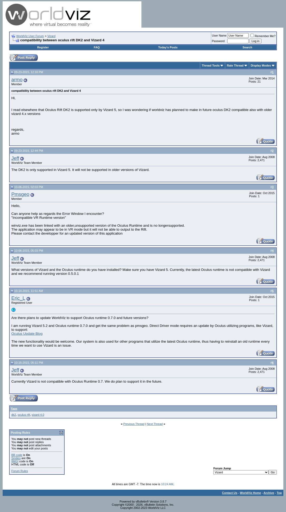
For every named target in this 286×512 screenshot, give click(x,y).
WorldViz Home (250, 492)
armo (17, 79)
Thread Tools (211, 65)
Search (247, 47)
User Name (219, 35)
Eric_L (18, 298)
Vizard (51, 36)
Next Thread (155, 423)
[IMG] (14, 461)
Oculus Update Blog (27, 334)
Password (218, 41)
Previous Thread (134, 423)
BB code (16, 455)
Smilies (16, 458)
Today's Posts (167, 47)
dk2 (13, 414)
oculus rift (24, 414)
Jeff (15, 158)
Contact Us (229, 492)
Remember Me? (262, 36)
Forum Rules (19, 471)
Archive (269, 492)
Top (279, 492)
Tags (14, 408)
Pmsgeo (20, 194)
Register (43, 47)
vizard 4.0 (38, 414)
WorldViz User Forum (30, 36)
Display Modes (261, 65)
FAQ (97, 47)
